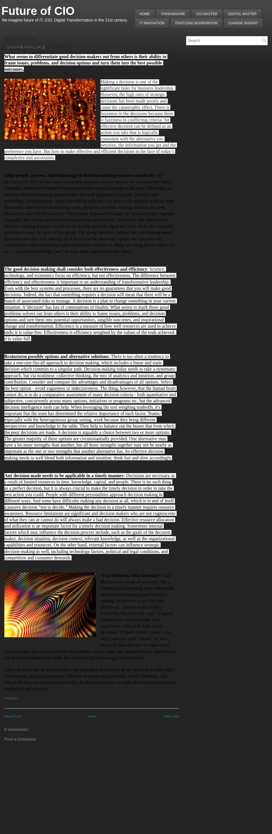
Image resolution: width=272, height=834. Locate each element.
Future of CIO (38, 11)
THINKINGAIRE (173, 14)
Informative (20, 38)
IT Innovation (152, 23)
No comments (58, 47)
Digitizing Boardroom (196, 23)
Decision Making (30, 698)
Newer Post (12, 716)
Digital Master (242, 14)
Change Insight (243, 23)
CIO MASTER (207, 14)
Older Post (171, 716)
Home (145, 14)
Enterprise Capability (57, 698)
